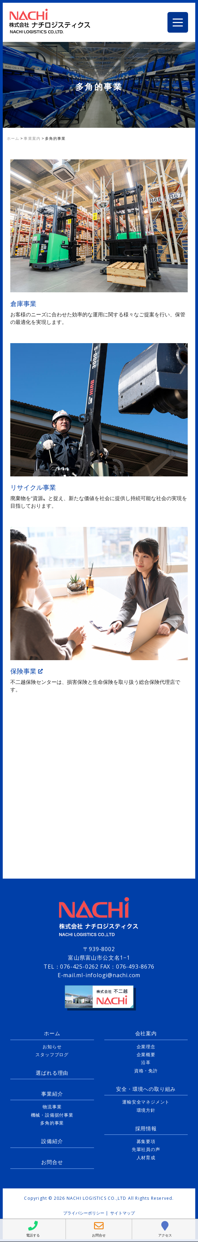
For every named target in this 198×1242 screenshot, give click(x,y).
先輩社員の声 (146, 1149)
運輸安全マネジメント (146, 1102)
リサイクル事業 (33, 487)
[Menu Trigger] (177, 22)
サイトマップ (122, 1213)
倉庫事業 (23, 303)
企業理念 (146, 1046)
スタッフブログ (52, 1054)
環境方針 (146, 1110)
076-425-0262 (79, 966)
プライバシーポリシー (83, 1213)
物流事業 (52, 1107)
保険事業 (26, 671)
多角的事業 (52, 1123)
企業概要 (146, 1054)
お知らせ (52, 1046)
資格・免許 (146, 1071)
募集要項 (146, 1141)
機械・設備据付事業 (52, 1115)
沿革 (146, 1062)
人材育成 (146, 1157)
